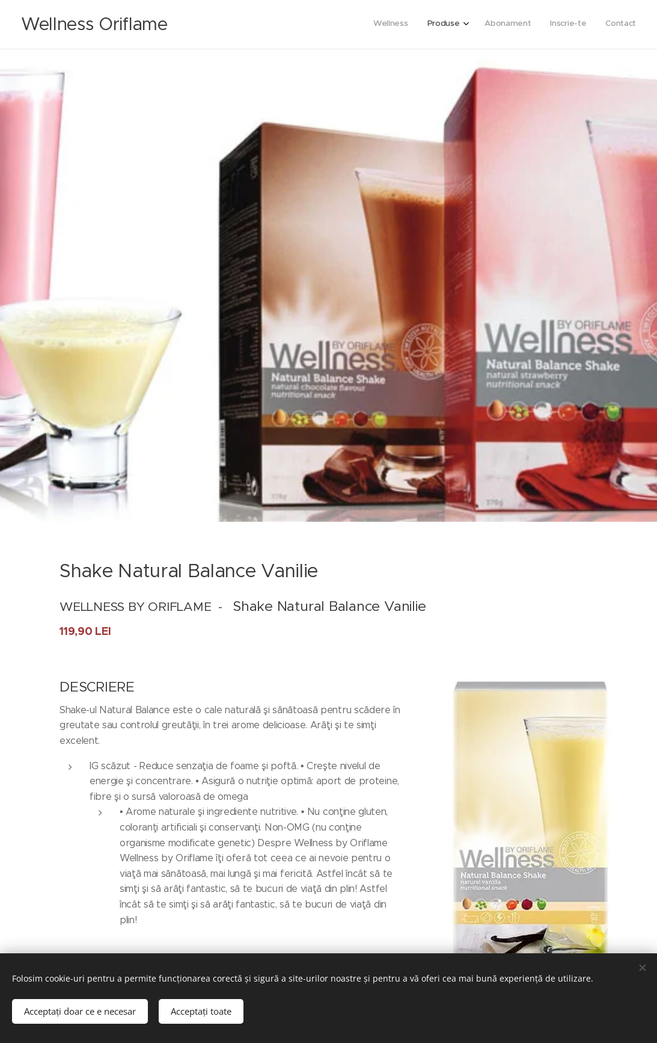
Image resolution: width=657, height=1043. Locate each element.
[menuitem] (556, 25)
